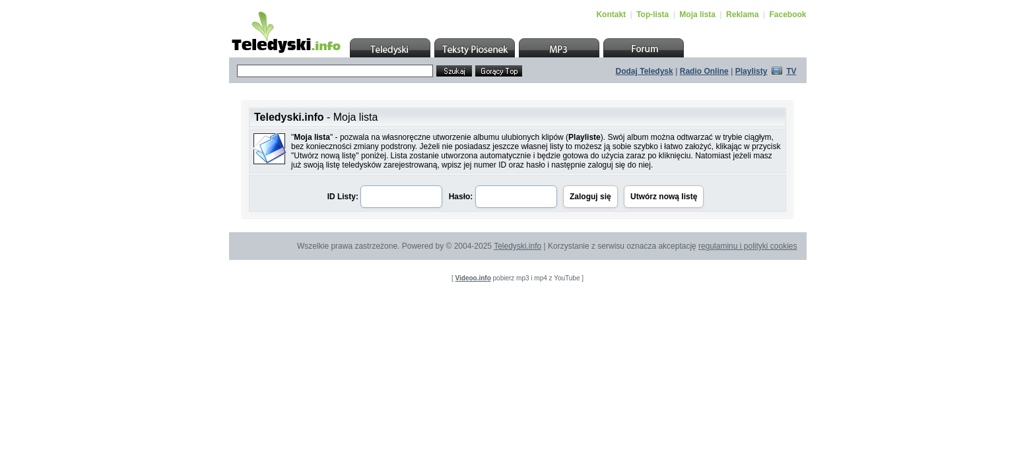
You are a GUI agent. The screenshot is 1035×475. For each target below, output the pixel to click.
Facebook (787, 14)
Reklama (742, 14)
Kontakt (611, 14)
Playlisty (751, 71)
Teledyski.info (517, 246)
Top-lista (652, 14)
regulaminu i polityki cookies (747, 246)
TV (791, 71)
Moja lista (697, 14)
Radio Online (704, 71)
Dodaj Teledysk (644, 71)
